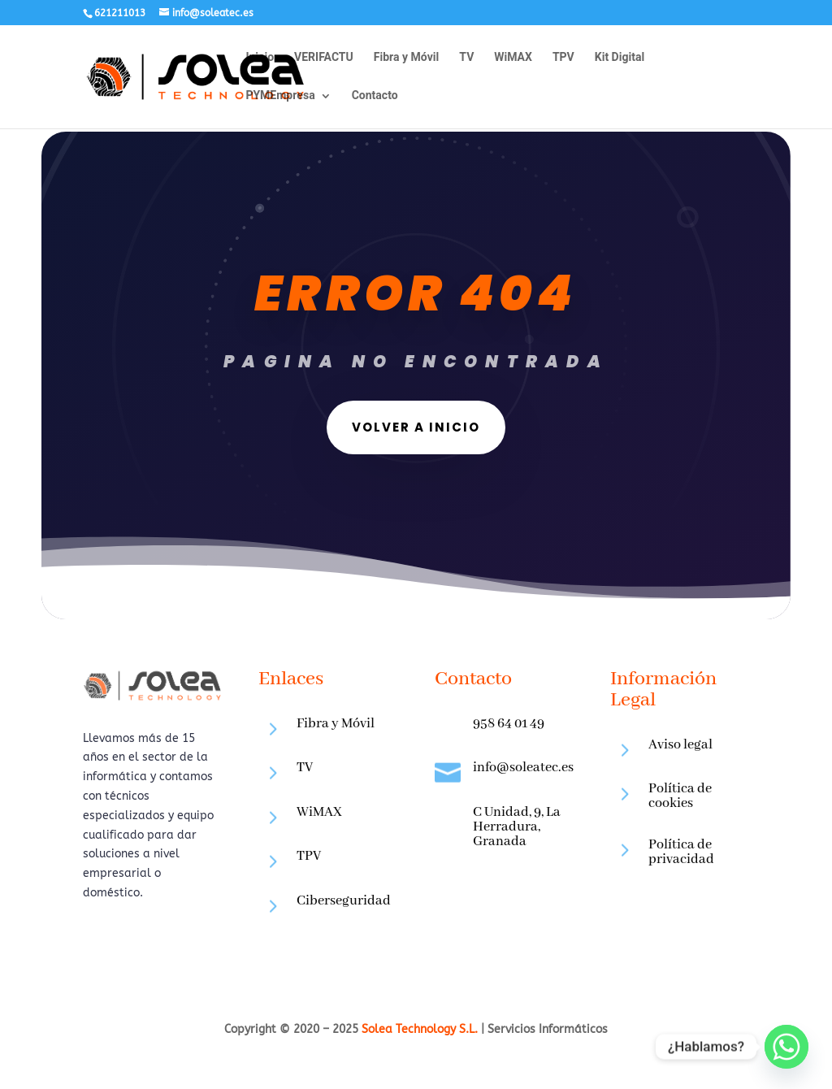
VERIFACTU (323, 59)
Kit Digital (619, 59)
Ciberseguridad (344, 900)
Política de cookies (680, 796)
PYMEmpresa (279, 97)
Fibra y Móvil (407, 59)
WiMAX (513, 59)
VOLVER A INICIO (375, 430)
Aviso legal (680, 744)
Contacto (375, 97)
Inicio (259, 59)
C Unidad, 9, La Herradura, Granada (517, 827)
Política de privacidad (681, 852)
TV (466, 59)
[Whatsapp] (786, 1047)
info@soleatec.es (523, 767)
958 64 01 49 (508, 723)
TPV (563, 59)
